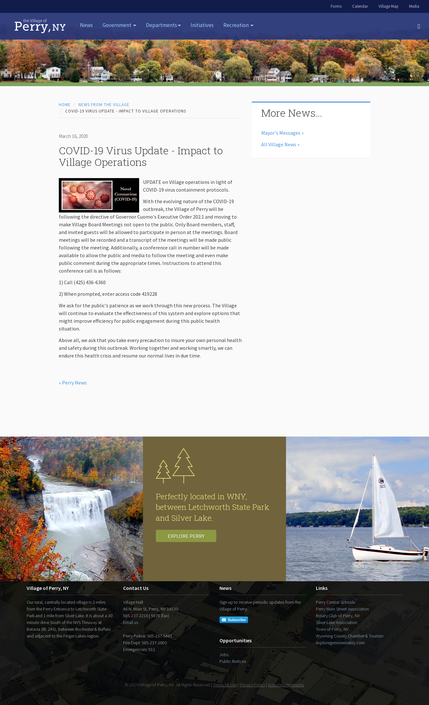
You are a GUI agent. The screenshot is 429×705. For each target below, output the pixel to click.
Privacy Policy (252, 685)
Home (65, 104)
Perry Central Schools (335, 602)
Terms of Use (225, 685)
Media (414, 6)
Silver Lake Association (336, 622)
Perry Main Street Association (342, 609)
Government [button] (119, 25)
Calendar (360, 6)
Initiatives (202, 25)
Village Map (388, 6)
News (86, 25)
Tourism (376, 636)
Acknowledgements (286, 685)
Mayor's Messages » (282, 133)
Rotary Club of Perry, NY (338, 616)
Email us (130, 622)
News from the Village (104, 104)
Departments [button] (163, 25)
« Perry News (73, 382)
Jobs (223, 654)
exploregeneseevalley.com (340, 643)
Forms (336, 6)
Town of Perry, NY (332, 629)
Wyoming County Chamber (340, 636)
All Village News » (280, 144)
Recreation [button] (238, 25)
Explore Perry (186, 536)
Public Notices (232, 661)
